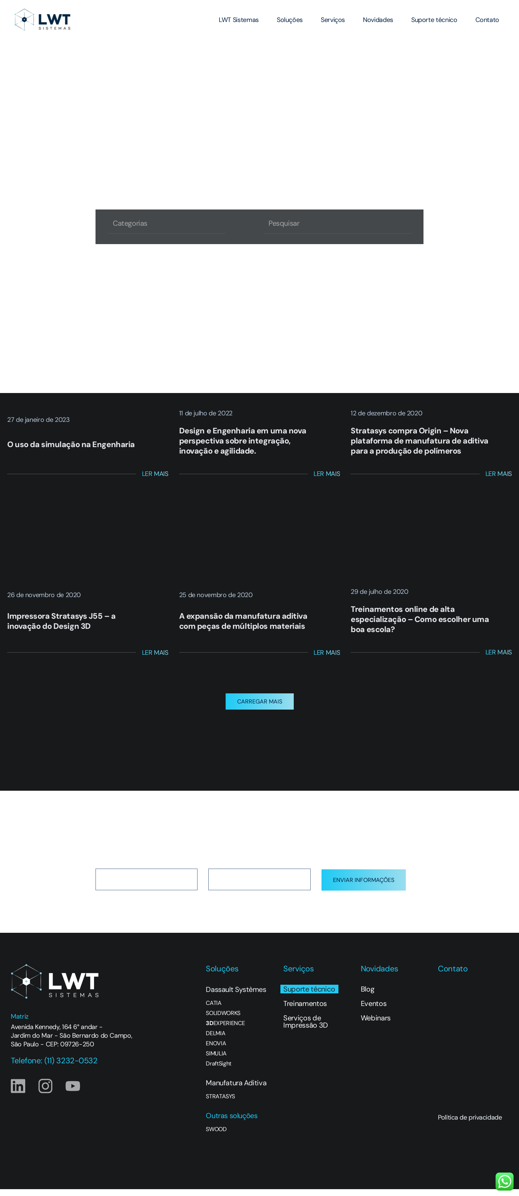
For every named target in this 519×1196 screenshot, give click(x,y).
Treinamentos (305, 1010)
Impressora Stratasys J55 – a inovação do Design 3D (61, 621)
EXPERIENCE (225, 1030)
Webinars (376, 1024)
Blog (367, 996)
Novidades (378, 20)
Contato (487, 20)
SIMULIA (216, 1060)
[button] (260, 708)
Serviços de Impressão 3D (305, 1028)
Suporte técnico (434, 20)
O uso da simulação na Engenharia (71, 444)
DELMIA (215, 1040)
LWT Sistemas (239, 20)
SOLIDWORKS (223, 1020)
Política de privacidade (470, 1124)
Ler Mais (155, 473)
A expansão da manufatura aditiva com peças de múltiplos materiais (243, 621)
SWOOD (216, 1136)
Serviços (333, 20)
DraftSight (218, 1070)
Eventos (374, 1010)
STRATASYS (220, 1103)
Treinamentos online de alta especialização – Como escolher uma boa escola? (420, 619)
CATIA (213, 1010)
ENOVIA (216, 1050)
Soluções (290, 20)
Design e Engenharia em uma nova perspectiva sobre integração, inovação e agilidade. (242, 440)
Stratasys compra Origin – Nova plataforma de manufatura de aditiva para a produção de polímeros (419, 440)
